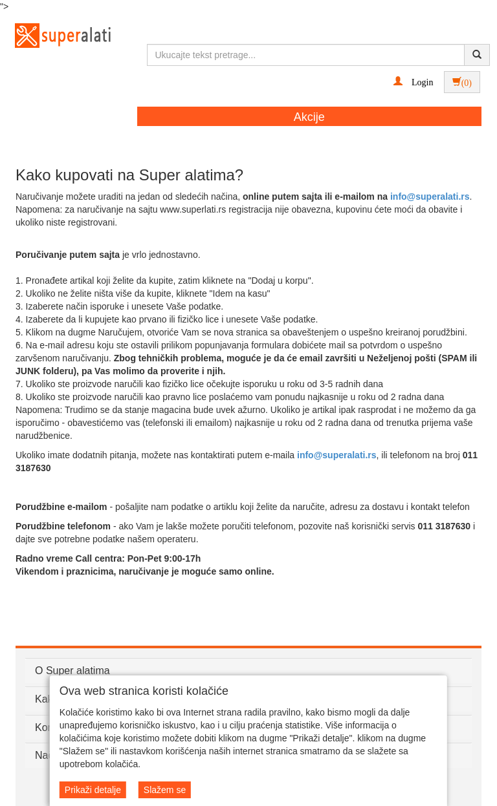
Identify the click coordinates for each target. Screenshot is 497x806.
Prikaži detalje (93, 790)
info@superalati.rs (430, 196)
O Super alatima (72, 670)
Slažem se (165, 790)
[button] (413, 81)
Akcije (309, 117)
